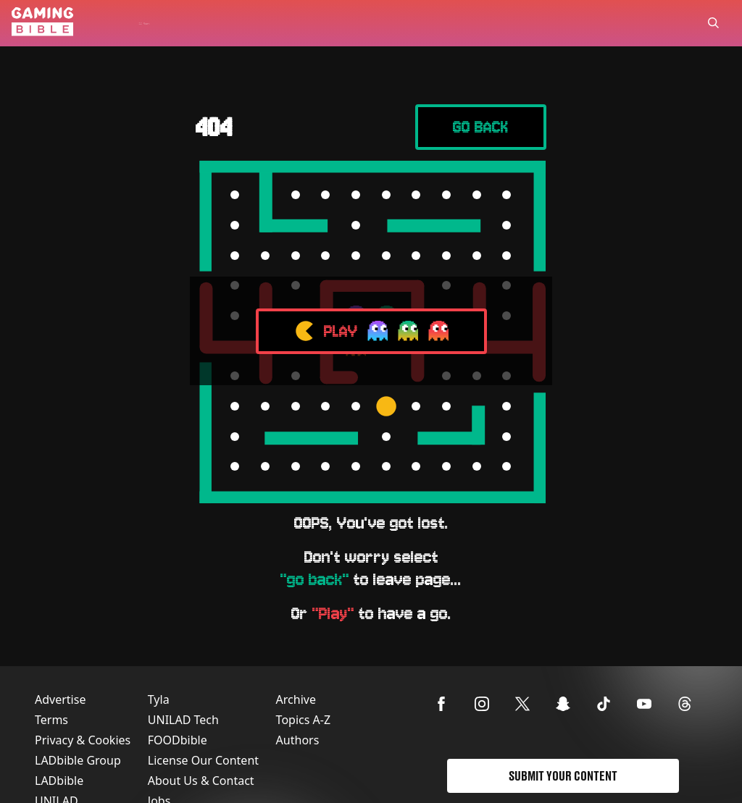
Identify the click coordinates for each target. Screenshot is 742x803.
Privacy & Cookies (82, 740)
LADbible (59, 781)
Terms (51, 720)
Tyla (159, 699)
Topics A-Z (303, 720)
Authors (298, 740)
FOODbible (177, 740)
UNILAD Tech (183, 720)
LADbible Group (78, 760)
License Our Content (203, 760)
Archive (296, 699)
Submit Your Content (563, 775)
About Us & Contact (201, 781)
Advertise (60, 699)
